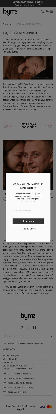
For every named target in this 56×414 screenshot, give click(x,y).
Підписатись (28, 221)
